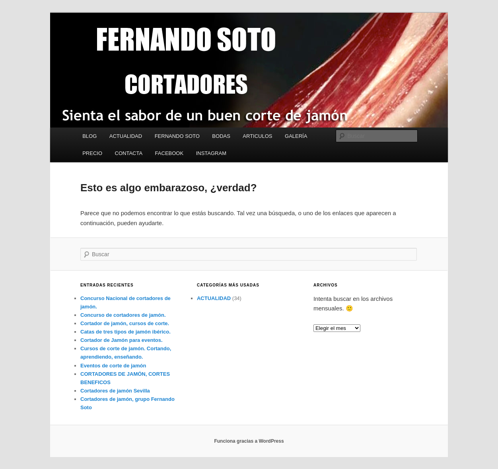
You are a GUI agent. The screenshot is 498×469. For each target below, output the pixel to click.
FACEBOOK (169, 153)
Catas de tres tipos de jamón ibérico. (125, 332)
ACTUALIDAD (125, 136)
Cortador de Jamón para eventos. (121, 340)
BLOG (89, 136)
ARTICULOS (257, 136)
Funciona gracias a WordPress (249, 441)
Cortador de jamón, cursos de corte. (124, 323)
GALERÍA (296, 136)
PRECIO (92, 153)
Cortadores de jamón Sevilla (115, 391)
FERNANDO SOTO (177, 136)
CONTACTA (129, 153)
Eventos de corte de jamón (113, 366)
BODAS (221, 136)
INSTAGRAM (211, 153)
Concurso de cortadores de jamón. (123, 315)
